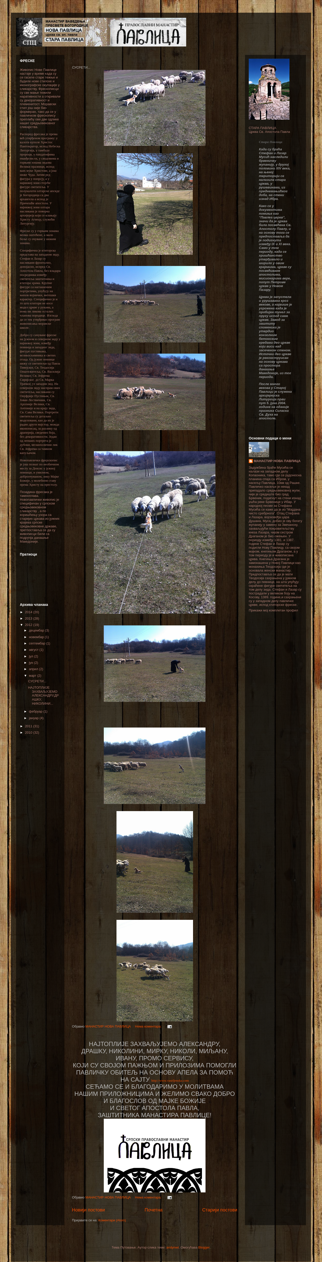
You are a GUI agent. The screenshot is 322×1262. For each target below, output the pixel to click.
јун (31, 663)
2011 (29, 726)
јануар (34, 718)
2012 (29, 625)
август (34, 650)
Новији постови (88, 1209)
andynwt (172, 1247)
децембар (37, 630)
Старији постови (219, 1209)
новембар (37, 637)
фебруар (36, 711)
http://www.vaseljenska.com (170, 1080)
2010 (29, 732)
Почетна (154, 1209)
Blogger (204, 1247)
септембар (37, 643)
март (33, 675)
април (34, 669)
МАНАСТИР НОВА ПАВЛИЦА (277, 461)
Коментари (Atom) (112, 1220)
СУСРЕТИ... (37, 681)
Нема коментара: (149, 1026)
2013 (29, 618)
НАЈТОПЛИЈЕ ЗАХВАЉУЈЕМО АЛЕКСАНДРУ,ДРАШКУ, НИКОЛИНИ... (43, 695)
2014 (29, 612)
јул (31, 656)
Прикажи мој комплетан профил (273, 610)
